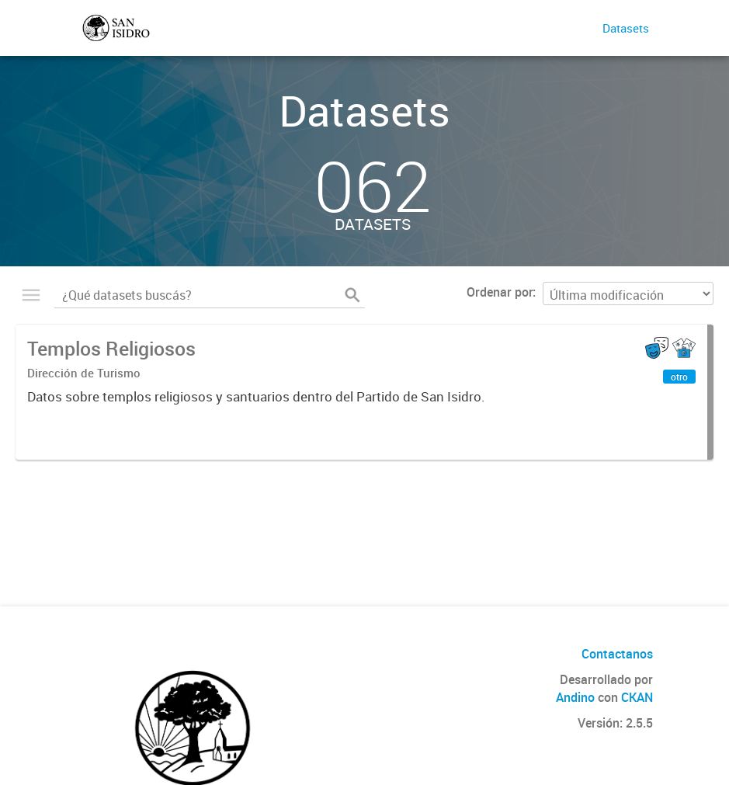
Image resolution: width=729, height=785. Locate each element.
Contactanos (617, 653)
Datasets (625, 28)
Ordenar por (500, 292)
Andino (575, 697)
